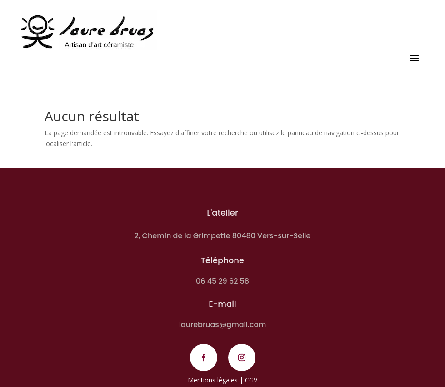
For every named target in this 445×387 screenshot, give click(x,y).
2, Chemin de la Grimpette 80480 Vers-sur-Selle (223, 235)
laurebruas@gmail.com (222, 324)
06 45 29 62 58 (222, 281)
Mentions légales (213, 380)
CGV (251, 380)
